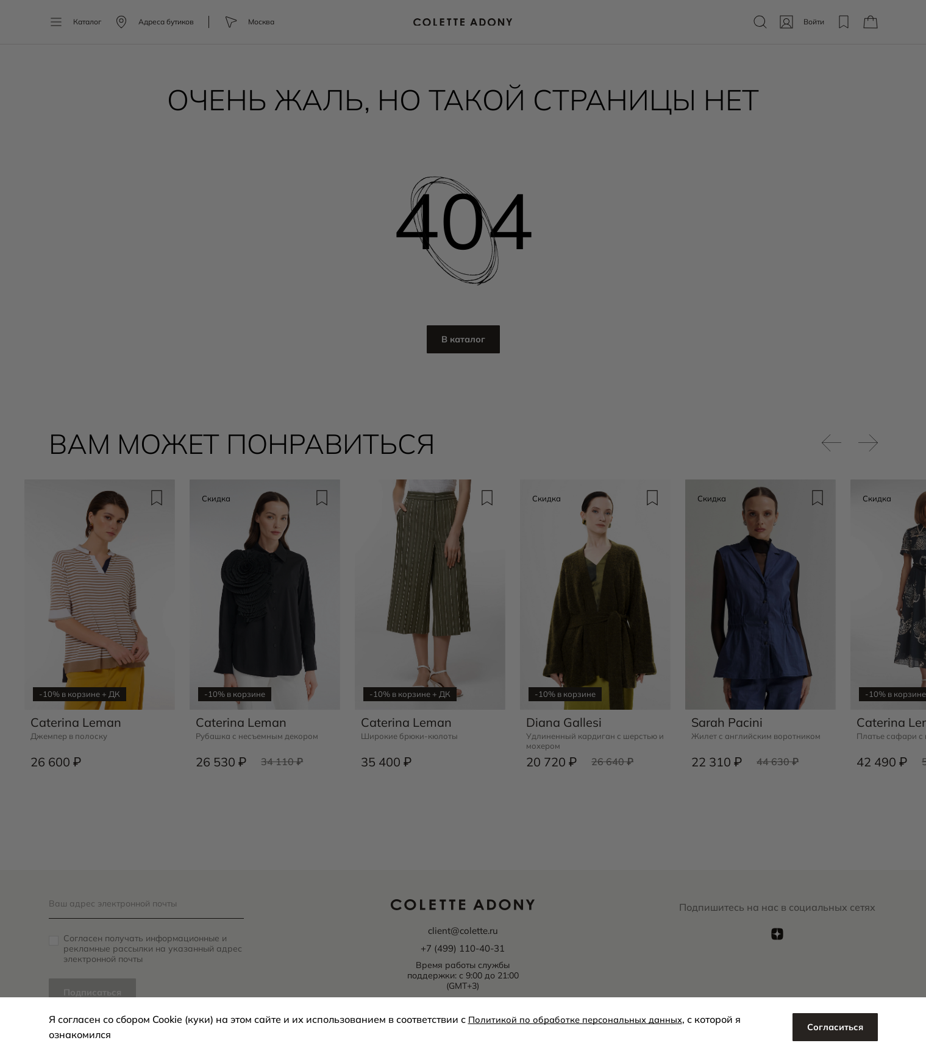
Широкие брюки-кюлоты (412, 732)
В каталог (463, 340)
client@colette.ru (462, 930)
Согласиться (832, 1027)
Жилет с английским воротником (759, 732)
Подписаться (95, 992)
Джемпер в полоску (71, 732)
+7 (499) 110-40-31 (462, 947)
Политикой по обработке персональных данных (583, 1019)
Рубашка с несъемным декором (261, 732)
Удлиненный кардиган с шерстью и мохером (576, 737)
